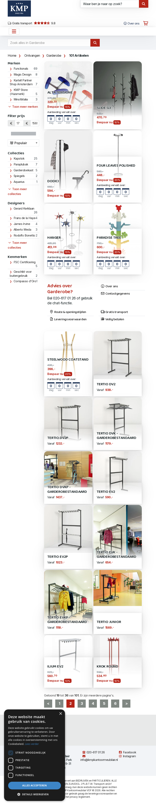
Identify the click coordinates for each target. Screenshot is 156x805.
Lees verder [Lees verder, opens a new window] (32, 744)
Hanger (54, 238)
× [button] (60, 713)
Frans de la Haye (25, 218)
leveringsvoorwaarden (101, 793)
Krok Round (107, 666)
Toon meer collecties (17, 191)
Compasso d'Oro (25, 281)
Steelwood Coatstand (67, 360)
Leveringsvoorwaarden (68, 319)
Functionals (21, 68)
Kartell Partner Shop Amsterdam (21, 82)
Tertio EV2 (106, 492)
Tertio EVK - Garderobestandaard (116, 554)
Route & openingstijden (67, 312)
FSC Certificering (25, 262)
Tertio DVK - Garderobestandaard (116, 435)
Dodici (53, 181)
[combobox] (23, 142)
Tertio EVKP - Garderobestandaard (67, 619)
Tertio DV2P (57, 438)
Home (12, 55)
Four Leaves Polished (116, 166)
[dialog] (34, 755)
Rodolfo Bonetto (24, 235)
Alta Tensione (60, 92)
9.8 (44, 23)
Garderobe (53, 55)
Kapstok (19, 158)
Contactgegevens (115, 294)
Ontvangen (32, 55)
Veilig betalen (112, 319)
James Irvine (22, 224)
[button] (34, 794)
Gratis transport (20, 23)
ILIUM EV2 (55, 666)
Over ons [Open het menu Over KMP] (131, 23)
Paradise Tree (109, 238)
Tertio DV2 (106, 384)
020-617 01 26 (93, 752)
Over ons (109, 286)
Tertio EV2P (57, 557)
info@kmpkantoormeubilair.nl (99, 758)
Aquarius (19, 182)
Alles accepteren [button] (34, 785)
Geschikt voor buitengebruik (20, 274)
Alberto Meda (22, 229)
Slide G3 (104, 108)
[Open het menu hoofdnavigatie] (14, 31)
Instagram (127, 756)
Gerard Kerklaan (24, 208)
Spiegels (19, 176)
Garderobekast (23, 170)
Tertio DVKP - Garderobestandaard (67, 489)
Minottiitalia (21, 99)
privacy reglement (80, 796)
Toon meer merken (23, 107)
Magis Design (22, 74)
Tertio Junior (109, 622)
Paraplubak (21, 164)
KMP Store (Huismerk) (19, 92)
